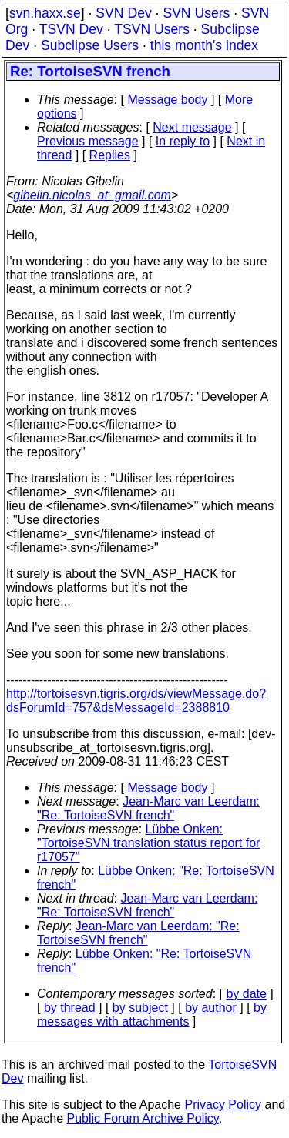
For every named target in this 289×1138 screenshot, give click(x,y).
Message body (167, 99)
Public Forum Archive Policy (143, 1118)
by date (246, 993)
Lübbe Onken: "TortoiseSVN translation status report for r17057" (148, 843)
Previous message (88, 141)
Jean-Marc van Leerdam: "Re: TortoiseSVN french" (148, 808)
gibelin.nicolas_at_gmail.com (92, 195)
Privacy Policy (222, 1104)
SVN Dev (123, 13)
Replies (109, 155)
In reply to (183, 141)
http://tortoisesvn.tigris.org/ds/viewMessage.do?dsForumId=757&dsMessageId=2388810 (136, 700)
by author (211, 1007)
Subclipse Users (90, 45)
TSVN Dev (71, 29)
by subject (140, 1007)
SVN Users (196, 13)
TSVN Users (152, 29)
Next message (192, 127)
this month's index (204, 45)
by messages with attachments (152, 1014)
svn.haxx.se (45, 13)
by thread (70, 1007)
